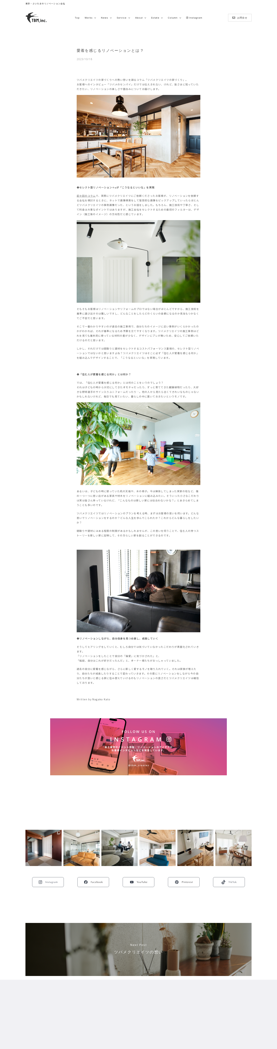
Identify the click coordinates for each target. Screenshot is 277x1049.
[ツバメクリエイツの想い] (138, 949)
